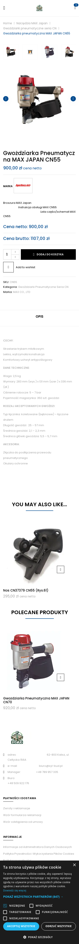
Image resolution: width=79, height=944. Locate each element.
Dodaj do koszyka (50, 254)
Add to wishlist (25, 267)
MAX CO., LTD (21, 292)
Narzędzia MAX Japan (32, 23)
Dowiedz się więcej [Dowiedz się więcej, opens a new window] (14, 890)
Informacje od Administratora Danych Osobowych (37, 847)
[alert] (39, 902)
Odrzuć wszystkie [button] (59, 926)
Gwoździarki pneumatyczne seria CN (29, 28)
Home (7, 23)
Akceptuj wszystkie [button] (21, 926)
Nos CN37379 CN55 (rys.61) (25, 590)
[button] (39, 896)
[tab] (39, 318)
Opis (39, 316)
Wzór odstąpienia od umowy (23, 822)
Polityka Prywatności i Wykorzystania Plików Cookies (38, 854)
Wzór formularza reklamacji (22, 815)
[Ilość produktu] (11, 254)
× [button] (74, 865)
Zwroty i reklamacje (16, 808)
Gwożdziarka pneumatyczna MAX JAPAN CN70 (36, 700)
